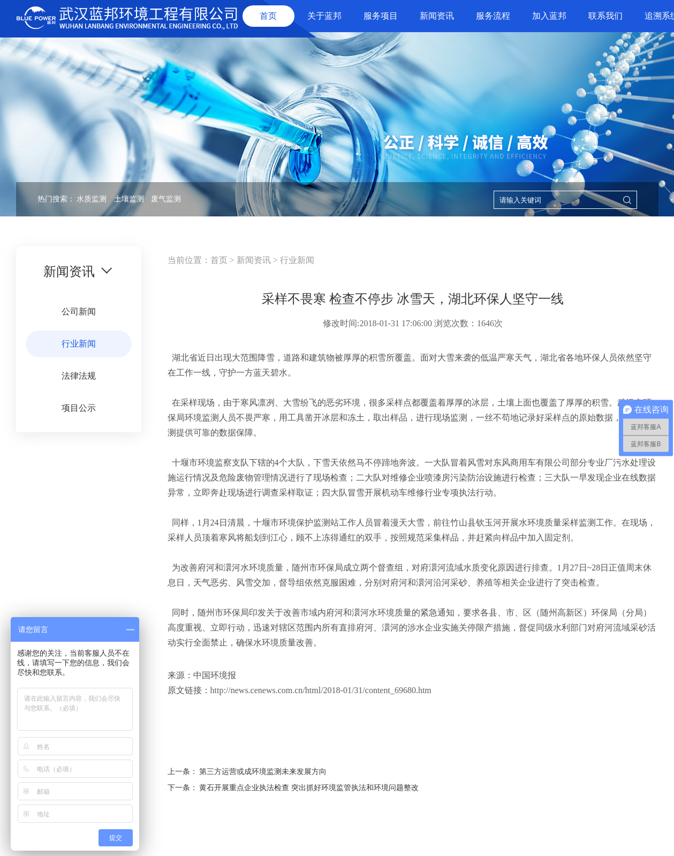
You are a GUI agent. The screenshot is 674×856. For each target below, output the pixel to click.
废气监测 (166, 199)
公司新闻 (79, 311)
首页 (268, 15)
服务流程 (493, 15)
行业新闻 (79, 343)
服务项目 (380, 15)
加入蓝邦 (549, 15)
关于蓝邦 (324, 15)
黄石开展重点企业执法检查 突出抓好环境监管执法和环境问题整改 (309, 788)
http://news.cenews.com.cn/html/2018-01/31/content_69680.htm (320, 690)
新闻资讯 (437, 15)
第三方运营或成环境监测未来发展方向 (263, 772)
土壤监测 (129, 199)
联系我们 (605, 15)
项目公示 (79, 407)
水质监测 (92, 199)
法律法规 (79, 375)
